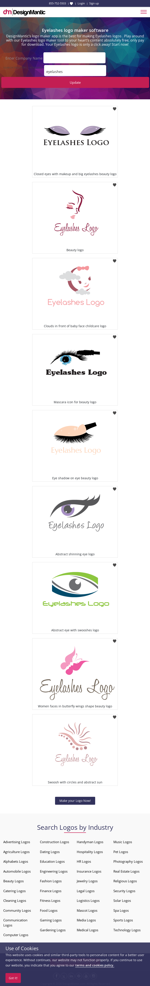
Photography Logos (128, 860)
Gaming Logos (51, 919)
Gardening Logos (53, 929)
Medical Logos (87, 929)
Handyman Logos (90, 841)
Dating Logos (50, 851)
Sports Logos (123, 919)
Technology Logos (127, 929)
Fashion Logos (51, 880)
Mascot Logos (87, 909)
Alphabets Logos (15, 860)
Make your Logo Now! (75, 800)
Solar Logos (122, 899)
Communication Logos (15, 921)
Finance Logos (50, 890)
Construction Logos (54, 841)
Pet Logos (120, 851)
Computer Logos (15, 934)
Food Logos (48, 909)
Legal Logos (86, 890)
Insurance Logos (89, 870)
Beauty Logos (13, 880)
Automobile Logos (17, 870)
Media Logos (86, 919)
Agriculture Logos (16, 851)
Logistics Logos (88, 899)
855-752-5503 (57, 3)
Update (75, 81)
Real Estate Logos (126, 870)
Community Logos (17, 909)
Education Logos (52, 860)
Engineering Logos (54, 870)
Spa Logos (121, 909)
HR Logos (84, 860)
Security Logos (124, 890)
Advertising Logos (16, 841)
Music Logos (122, 841)
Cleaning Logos (14, 899)
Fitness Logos (50, 899)
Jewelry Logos (87, 880)
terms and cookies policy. (94, 965)
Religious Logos (125, 880)
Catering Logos (14, 890)
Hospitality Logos (90, 851)
